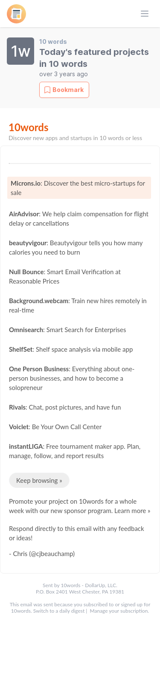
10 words (53, 41)
